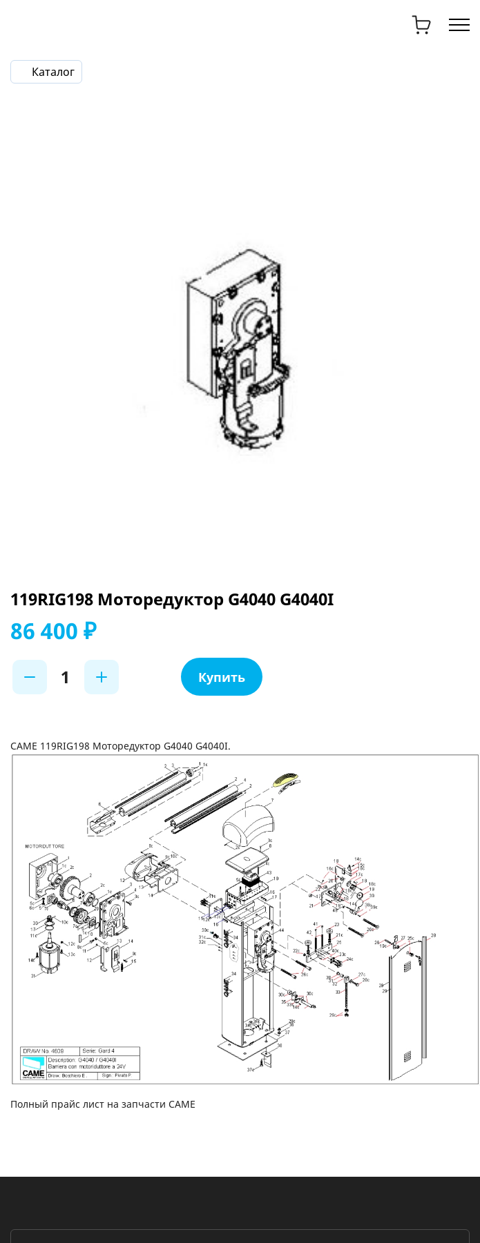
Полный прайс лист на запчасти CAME (102, 1103)
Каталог (53, 71)
